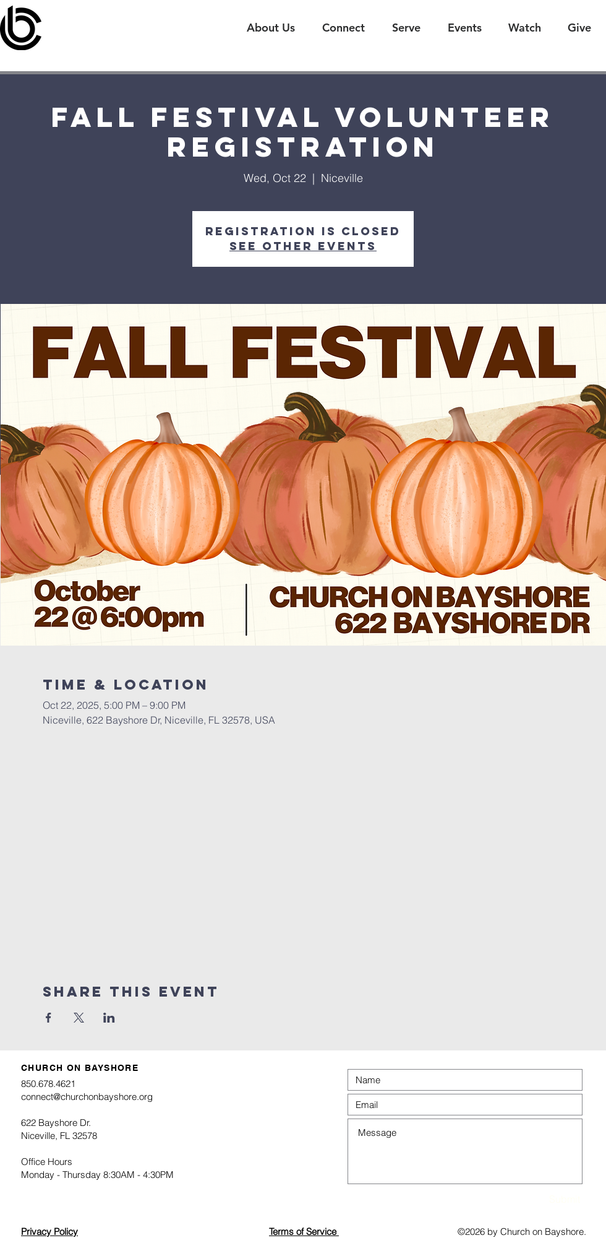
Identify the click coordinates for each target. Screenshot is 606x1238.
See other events (303, 246)
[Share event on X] (79, 1018)
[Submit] (536, 1199)
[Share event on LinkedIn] (109, 1018)
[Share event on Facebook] (48, 1018)
